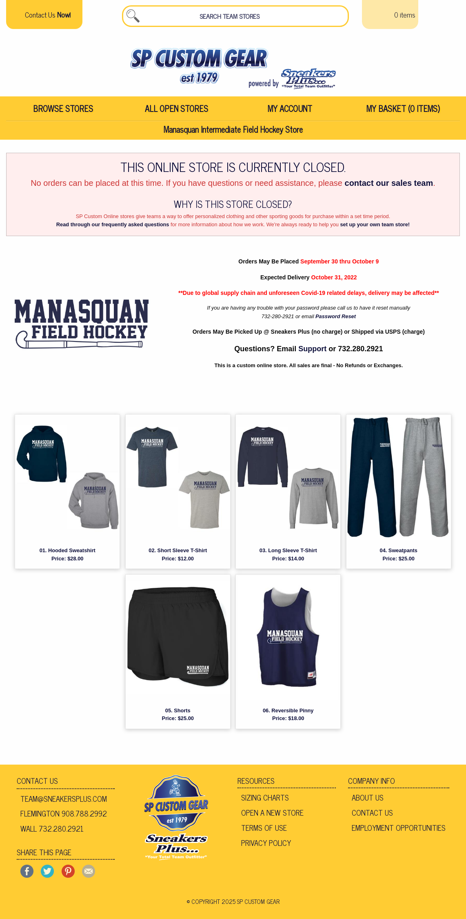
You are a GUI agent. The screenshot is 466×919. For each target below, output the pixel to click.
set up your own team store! (375, 227)
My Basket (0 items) (403, 111)
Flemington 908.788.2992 (63, 816)
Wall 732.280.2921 (52, 831)
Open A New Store (272, 815)
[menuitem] (63, 111)
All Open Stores (176, 111)
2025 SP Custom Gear (251, 903)
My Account (290, 111)
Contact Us (37, 783)
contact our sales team (389, 185)
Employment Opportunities (399, 829)
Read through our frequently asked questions (112, 227)
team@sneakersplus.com (63, 800)
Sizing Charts (265, 800)
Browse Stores (63, 111)
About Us (368, 800)
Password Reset (335, 318)
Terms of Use (264, 829)
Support (312, 351)
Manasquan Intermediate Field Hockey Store (233, 131)
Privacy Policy (266, 845)
